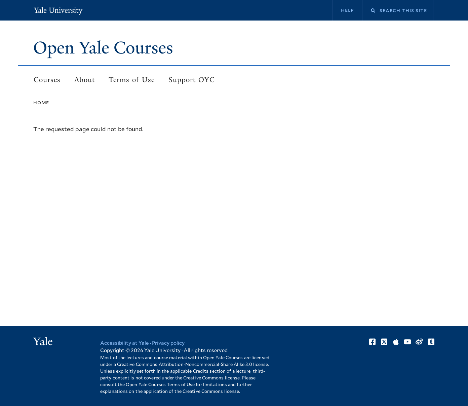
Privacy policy (168, 343)
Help (347, 10)
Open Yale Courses (103, 48)
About (84, 79)
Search (368, 10)
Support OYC (191, 79)
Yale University (58, 10)
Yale (43, 341)
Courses (47, 79)
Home (41, 102)
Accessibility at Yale (124, 343)
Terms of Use (132, 79)
